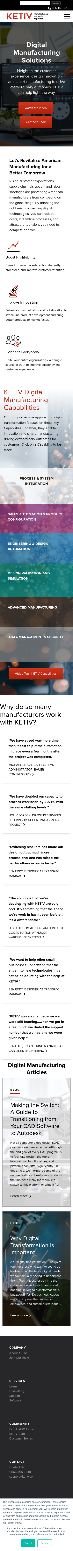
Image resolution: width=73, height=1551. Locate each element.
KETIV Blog (17, 1434)
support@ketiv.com (22, 1476)
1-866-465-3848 (20, 1472)
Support (14, 1395)
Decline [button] (44, 1543)
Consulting (16, 1391)
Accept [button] (28, 1543)
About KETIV (18, 1353)
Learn (13, 1386)
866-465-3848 (58, 8)
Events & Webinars (21, 1429)
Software (15, 1400)
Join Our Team (19, 1357)
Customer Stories (21, 1438)
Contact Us (16, 1467)
